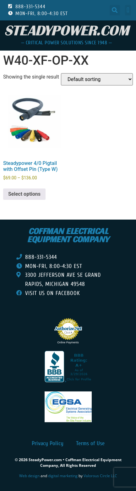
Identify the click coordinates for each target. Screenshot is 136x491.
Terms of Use (90, 443)
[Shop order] (97, 79)
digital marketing (63, 475)
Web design (29, 475)
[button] (115, 10)
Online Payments (68, 342)
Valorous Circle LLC (100, 475)
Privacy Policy (47, 443)
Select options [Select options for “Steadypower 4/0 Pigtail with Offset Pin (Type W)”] (24, 194)
